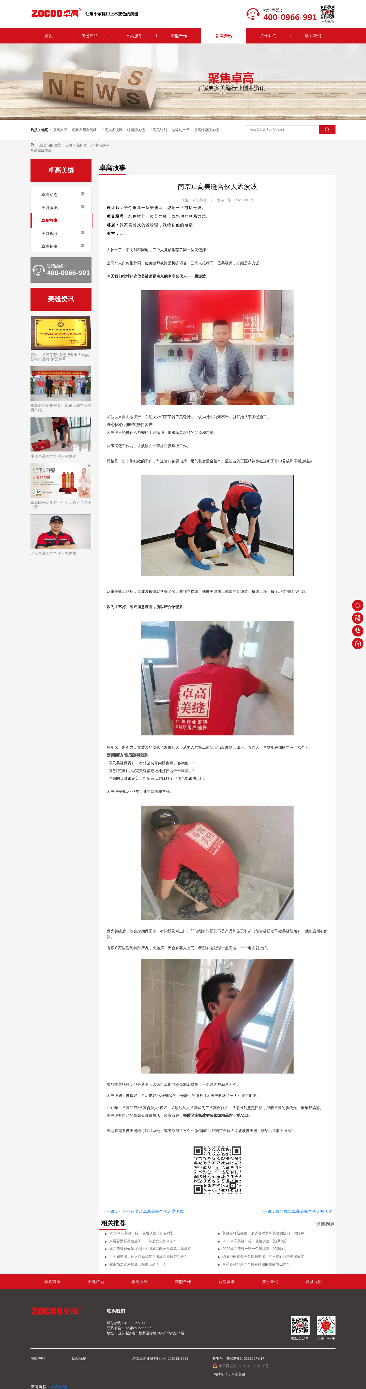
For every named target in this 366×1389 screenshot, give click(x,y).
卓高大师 (60, 130)
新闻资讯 (224, 36)
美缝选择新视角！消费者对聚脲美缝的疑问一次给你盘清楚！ (265, 1233)
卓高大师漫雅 (112, 130)
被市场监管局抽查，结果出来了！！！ (139, 1264)
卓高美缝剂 (158, 130)
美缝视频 (49, 233)
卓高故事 (102, 145)
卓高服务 (134, 36)
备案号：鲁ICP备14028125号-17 (238, 1358)
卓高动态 (49, 194)
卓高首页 (52, 1281)
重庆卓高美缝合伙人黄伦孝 (53, 456)
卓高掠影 (49, 246)
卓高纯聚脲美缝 (206, 130)
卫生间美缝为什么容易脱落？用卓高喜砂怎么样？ (148, 1257)
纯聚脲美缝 (136, 130)
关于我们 (268, 36)
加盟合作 (179, 36)
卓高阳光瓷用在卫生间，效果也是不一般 (61, 504)
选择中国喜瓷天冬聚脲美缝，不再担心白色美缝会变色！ (265, 1257)
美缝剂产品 (180, 130)
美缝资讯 (49, 207)
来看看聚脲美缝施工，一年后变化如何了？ (143, 1241)
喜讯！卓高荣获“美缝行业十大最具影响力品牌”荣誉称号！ (59, 357)
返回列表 (325, 1224)
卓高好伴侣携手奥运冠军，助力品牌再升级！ (61, 407)
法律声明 (37, 1358)
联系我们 (313, 36)
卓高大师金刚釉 (84, 130)
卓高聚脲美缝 (41, 150)
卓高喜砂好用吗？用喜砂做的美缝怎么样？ (256, 1264)
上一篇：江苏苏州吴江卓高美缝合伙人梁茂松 (143, 1211)
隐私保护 (79, 1358)
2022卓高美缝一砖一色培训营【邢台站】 (141, 1233)
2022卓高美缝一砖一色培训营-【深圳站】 (255, 1241)
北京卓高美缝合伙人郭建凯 (53, 553)
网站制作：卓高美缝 (230, 1374)
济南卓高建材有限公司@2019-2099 (160, 1358)
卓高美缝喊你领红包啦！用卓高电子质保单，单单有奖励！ (152, 1249)
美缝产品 (89, 36)
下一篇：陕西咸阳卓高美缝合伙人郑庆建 (295, 1211)
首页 (49, 36)
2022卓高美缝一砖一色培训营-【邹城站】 (255, 1249)
